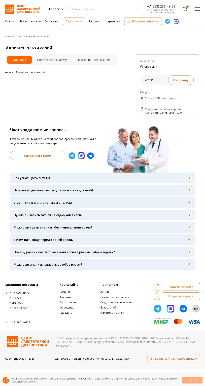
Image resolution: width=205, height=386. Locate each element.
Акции (104, 292)
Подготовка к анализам (116, 302)
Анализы (36, 21)
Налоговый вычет (112, 313)
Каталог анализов (181, 287)
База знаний (108, 307)
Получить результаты (114, 297)
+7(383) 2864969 (19, 322)
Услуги (19, 36)
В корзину (181, 80)
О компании (51, 21)
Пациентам (72, 21)
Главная (10, 21)
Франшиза (67, 307)
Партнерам (113, 21)
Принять (192, 380)
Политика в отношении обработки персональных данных (91, 358)
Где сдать (94, 21)
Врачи (23, 21)
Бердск (54, 9)
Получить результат (145, 21)
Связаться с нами (37, 156)
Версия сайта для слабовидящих (176, 358)
